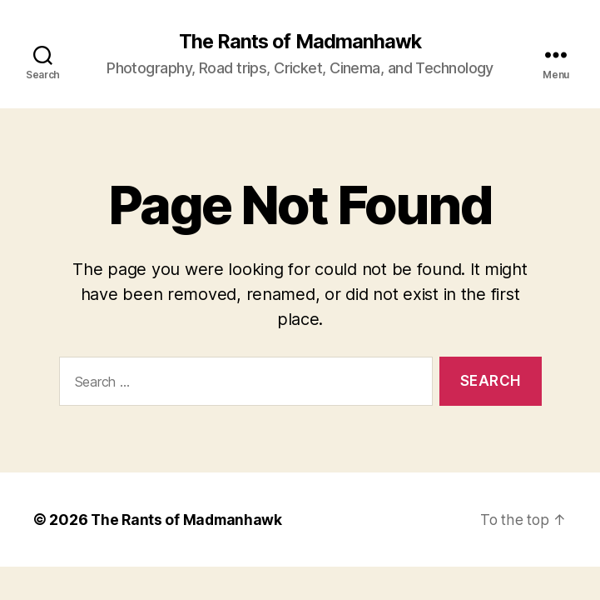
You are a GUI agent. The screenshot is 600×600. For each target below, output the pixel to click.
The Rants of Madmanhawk (299, 42)
